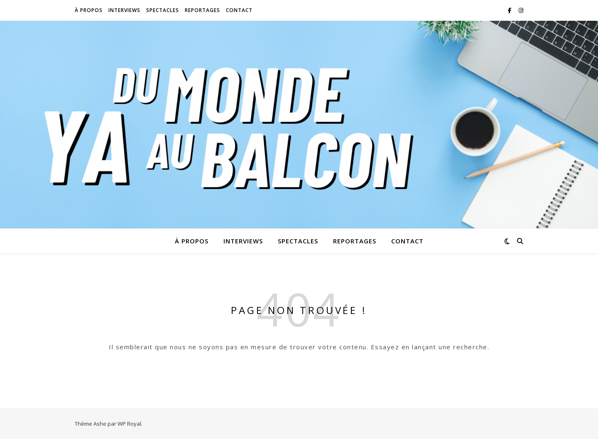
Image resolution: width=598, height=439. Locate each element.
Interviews (124, 10)
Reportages (202, 10)
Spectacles (162, 10)
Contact (239, 10)
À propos (89, 10)
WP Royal (129, 423)
